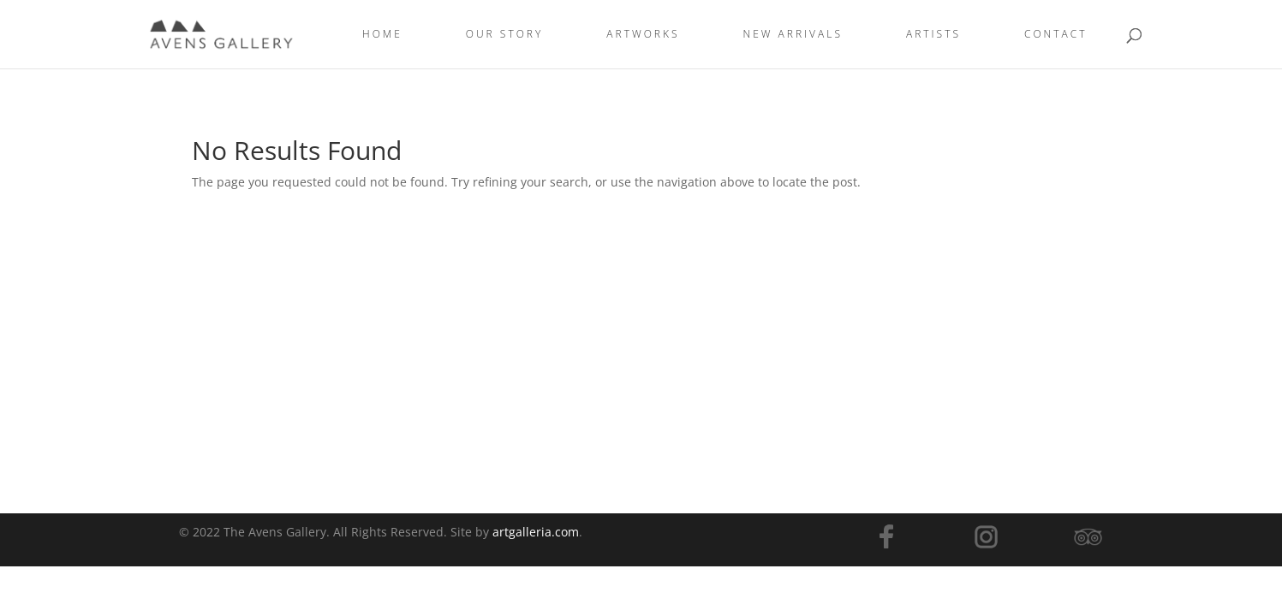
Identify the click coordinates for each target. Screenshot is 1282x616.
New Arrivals (793, 34)
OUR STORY (505, 34)
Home (382, 34)
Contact (1056, 34)
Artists (933, 34)
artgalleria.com (535, 532)
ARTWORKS (642, 34)
